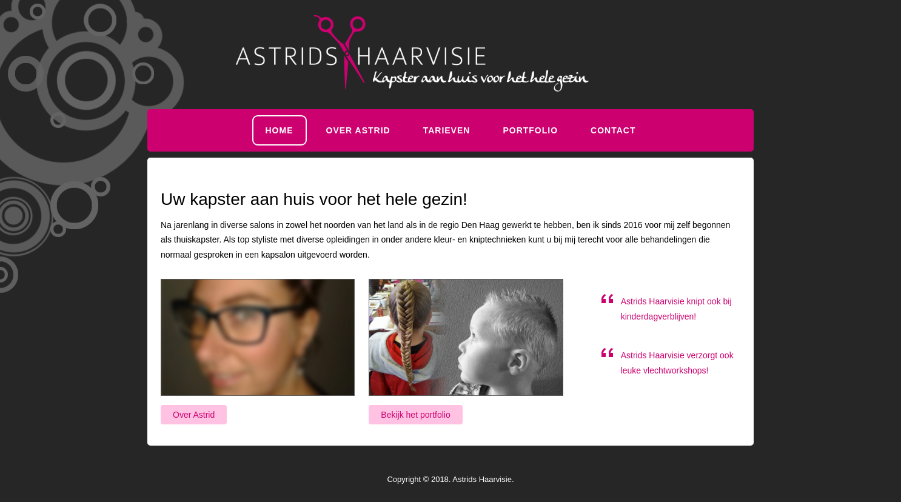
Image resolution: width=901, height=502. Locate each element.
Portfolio (530, 130)
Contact (613, 130)
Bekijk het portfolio (415, 415)
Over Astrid (358, 130)
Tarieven (447, 130)
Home (279, 130)
